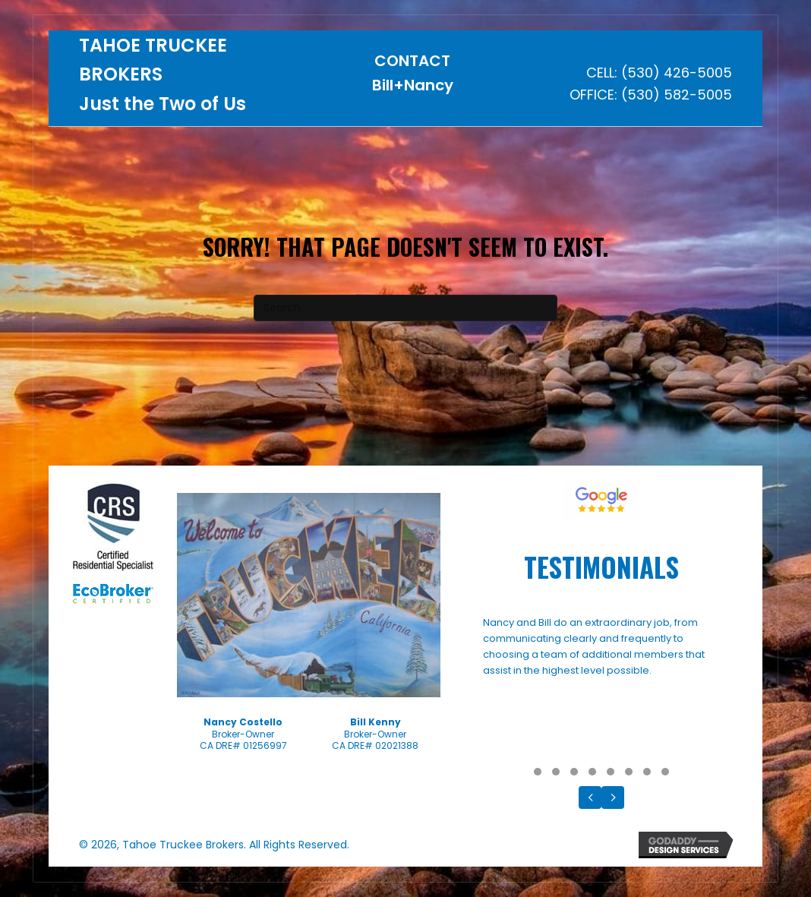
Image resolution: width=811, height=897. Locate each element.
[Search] (405, 308)
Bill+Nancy (412, 85)
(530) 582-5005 (676, 94)
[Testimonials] (601, 687)
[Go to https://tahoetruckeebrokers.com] (190, 78)
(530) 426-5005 (676, 72)
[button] (538, 771)
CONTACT (412, 60)
